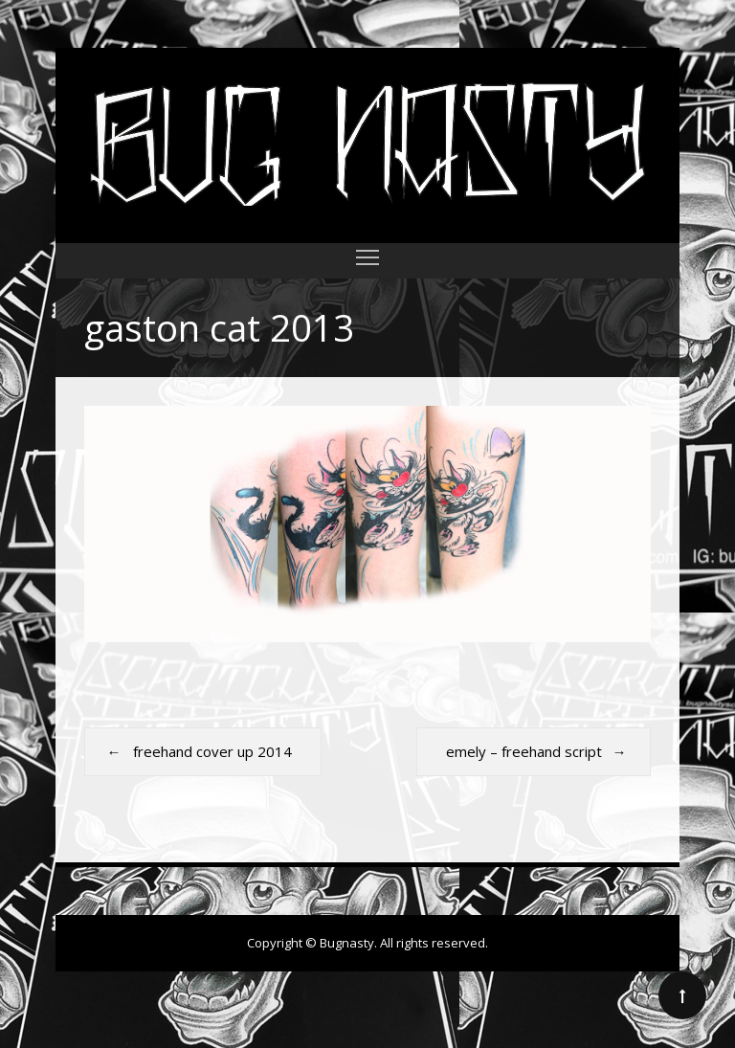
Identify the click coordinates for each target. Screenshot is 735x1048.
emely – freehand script (524, 751)
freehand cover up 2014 (212, 751)
